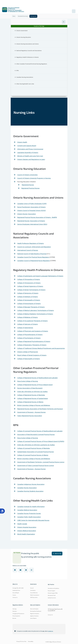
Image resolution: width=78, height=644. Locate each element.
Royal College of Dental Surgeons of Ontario (31, 355)
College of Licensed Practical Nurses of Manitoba (33, 448)
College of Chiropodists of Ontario (28, 279)
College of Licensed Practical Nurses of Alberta (32, 455)
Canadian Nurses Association (27, 488)
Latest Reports (33, 618)
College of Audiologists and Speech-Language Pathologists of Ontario (40, 276)
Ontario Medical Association (26, 531)
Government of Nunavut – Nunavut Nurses (31, 412)
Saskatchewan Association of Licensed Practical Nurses (35, 452)
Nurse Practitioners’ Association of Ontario (31, 207)
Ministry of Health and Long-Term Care (30, 156)
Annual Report (16, 592)
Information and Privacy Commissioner (30, 149)
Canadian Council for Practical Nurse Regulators (33, 257)
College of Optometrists (25, 328)
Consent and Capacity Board (26, 146)
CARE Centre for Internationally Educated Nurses (33, 520)
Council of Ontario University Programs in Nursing (34, 178)
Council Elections (34, 592)
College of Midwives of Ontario (27, 317)
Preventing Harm (16, 616)
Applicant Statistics (34, 616)
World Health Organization (26, 534)
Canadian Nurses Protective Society (29, 513)
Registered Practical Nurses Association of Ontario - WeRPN (37, 217)
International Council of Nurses (27, 250)
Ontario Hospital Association (26, 527)
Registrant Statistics (34, 613)
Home (14, 16)
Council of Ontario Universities (27, 175)
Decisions (15, 611)
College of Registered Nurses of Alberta (30, 402)
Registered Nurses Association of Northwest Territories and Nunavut (40, 409)
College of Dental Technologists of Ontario (31, 290)
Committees (33, 590)
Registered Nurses (28, 185)
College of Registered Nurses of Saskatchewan (32, 398)
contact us (50, 631)
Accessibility (30, 641)
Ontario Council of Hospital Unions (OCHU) (31, 210)
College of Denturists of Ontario (27, 293)
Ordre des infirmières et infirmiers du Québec (32, 391)
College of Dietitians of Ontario (27, 297)
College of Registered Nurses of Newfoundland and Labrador (37, 378)
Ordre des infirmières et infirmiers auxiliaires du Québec (36, 445)
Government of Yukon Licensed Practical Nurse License (35, 465)
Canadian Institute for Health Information (31, 506)
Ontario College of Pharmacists (27, 352)
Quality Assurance (52, 597)
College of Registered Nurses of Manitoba (31, 395)
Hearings (15, 609)
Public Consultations (34, 595)
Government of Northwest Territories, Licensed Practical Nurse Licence (40, 462)
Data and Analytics (34, 609)
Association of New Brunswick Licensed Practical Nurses (36, 434)
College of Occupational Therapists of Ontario (32, 321)
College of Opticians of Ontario (27, 324)
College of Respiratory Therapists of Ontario (31, 345)
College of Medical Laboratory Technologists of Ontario (35, 310)
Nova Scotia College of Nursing (27, 381)
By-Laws (14, 618)
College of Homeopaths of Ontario (28, 300)
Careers (14, 595)
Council (32, 588)
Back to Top (57, 553)
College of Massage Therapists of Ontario (31, 307)
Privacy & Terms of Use (21, 641)
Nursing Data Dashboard (35, 611)
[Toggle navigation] (73, 11)
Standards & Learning (23, 16)
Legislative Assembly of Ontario (27, 152)
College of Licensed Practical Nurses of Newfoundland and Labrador (40, 431)
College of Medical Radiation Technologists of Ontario (35, 314)
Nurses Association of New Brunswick (29, 388)
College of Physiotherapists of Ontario (30, 334)
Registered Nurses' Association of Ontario (31, 221)
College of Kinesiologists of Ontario (29, 303)
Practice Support (51, 590)
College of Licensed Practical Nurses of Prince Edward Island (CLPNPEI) (40, 441)
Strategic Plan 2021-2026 (18, 588)
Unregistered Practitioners (18, 613)
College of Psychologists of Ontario (29, 338)
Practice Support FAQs (53, 593)
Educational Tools (52, 595)
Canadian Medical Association (27, 510)
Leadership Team (16, 590)
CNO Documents (34, 597)
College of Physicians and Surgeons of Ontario (32, 331)
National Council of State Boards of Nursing (31, 254)
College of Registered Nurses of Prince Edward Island (34, 385)
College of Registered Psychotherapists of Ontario (33, 341)
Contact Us (15, 597)
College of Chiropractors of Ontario (29, 283)
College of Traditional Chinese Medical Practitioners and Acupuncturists (41, 348)
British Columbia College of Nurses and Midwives (33, 405)
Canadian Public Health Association (29, 517)
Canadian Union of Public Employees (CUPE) (32, 204)
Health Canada (22, 524)
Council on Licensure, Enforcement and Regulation (34, 247)
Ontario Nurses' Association (26, 214)
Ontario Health (22, 142)
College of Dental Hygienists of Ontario (30, 286)
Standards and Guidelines (53, 588)
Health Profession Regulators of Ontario (30, 243)
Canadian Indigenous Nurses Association (30, 484)
